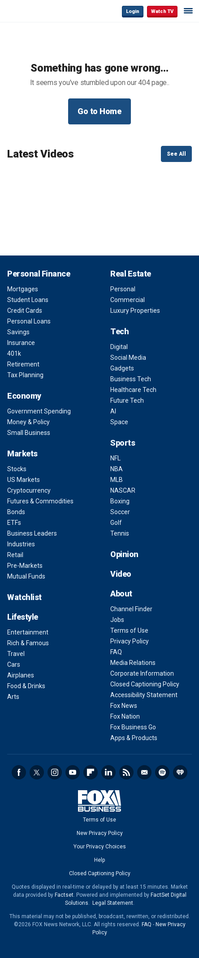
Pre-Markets (25, 565)
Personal (122, 289)
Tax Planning (25, 375)
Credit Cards (24, 310)
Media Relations (133, 662)
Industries (21, 544)
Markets (22, 453)
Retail (15, 554)
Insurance (21, 342)
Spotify (162, 772)
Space (119, 422)
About (121, 593)
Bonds (16, 511)
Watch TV (162, 11)
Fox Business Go (133, 727)
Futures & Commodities (40, 501)
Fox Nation (125, 716)
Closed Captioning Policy (144, 684)
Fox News (123, 705)
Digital (119, 346)
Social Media (128, 357)
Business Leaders (32, 533)
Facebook (19, 772)
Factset (64, 895)
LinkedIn (108, 772)
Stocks (16, 469)
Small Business (28, 432)
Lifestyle (22, 617)
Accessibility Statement (143, 694)
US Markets (23, 479)
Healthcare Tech (133, 389)
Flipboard (90, 772)
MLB (116, 479)
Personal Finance (38, 273)
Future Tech (127, 400)
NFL (115, 458)
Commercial (127, 299)
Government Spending (39, 411)
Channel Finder (131, 609)
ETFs (14, 522)
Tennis (119, 533)
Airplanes (20, 675)
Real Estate (130, 273)
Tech (119, 331)
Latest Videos (40, 154)
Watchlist (24, 597)
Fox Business (36, 11)
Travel (16, 653)
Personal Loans (29, 321)
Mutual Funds (26, 576)
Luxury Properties (135, 310)
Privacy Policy (129, 641)
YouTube (72, 772)
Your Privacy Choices (100, 846)
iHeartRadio (180, 772)
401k (14, 353)
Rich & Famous (28, 643)
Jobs (117, 619)
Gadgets (122, 368)
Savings (18, 332)
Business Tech (130, 379)
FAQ (116, 652)
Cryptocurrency (29, 490)
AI (113, 411)
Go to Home (99, 111)
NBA (116, 469)
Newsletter (144, 772)
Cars (13, 664)
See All (176, 154)
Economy (24, 395)
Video (120, 574)
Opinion (124, 554)
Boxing (120, 501)
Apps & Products (133, 737)
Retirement (23, 364)
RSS (126, 772)
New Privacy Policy (100, 833)
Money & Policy (28, 422)
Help (99, 860)
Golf (116, 522)
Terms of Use (129, 630)
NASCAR (122, 490)
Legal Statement (112, 903)
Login (132, 11)
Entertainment (27, 632)
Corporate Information (142, 673)
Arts (13, 696)
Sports (122, 442)
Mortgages (22, 289)
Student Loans (27, 299)
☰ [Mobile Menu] (188, 10)
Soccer (120, 511)
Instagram (55, 772)
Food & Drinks (26, 686)
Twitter (37, 772)
